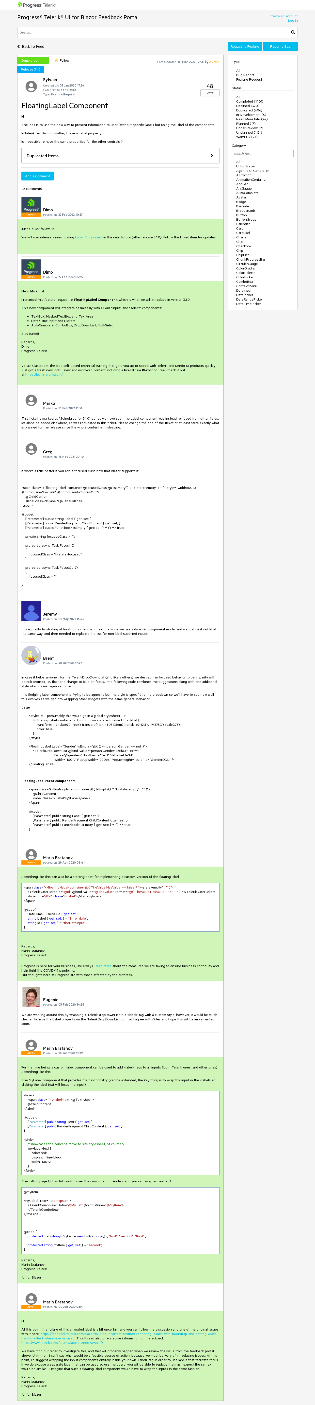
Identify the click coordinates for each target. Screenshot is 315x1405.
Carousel (243, 233)
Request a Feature (245, 46)
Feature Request (249, 79)
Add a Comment (37, 176)
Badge (241, 201)
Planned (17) (246, 123)
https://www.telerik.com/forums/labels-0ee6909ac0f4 (62, 1342)
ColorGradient (247, 268)
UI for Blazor (245, 166)
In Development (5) (251, 114)
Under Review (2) (249, 128)
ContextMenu (246, 286)
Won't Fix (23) (247, 137)
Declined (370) (247, 106)
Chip (239, 250)
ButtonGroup (246, 219)
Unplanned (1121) (249, 132)
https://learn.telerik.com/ (44, 374)
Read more (103, 966)
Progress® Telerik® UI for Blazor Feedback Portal (78, 17)
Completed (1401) (250, 101)
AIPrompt (243, 175)
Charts (241, 237)
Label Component (88, 237)
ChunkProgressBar (250, 259)
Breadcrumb (245, 210)
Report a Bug (280, 46)
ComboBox (244, 281)
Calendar (243, 224)
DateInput (244, 290)
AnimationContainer (251, 179)
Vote (210, 93)
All (238, 70)
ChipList (242, 255)
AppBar (242, 184)
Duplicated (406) (249, 110)
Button (241, 215)
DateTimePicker (248, 304)
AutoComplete (247, 193)
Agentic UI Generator (252, 170)
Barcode (242, 206)
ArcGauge (244, 188)
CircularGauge (247, 264)
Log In (293, 20)
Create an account (283, 16)
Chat (239, 241)
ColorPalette (245, 272)
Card (239, 228)
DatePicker (244, 295)
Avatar (241, 197)
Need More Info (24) (252, 119)
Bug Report (245, 75)
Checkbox (244, 246)
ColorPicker (245, 277)
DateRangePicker (249, 299)
